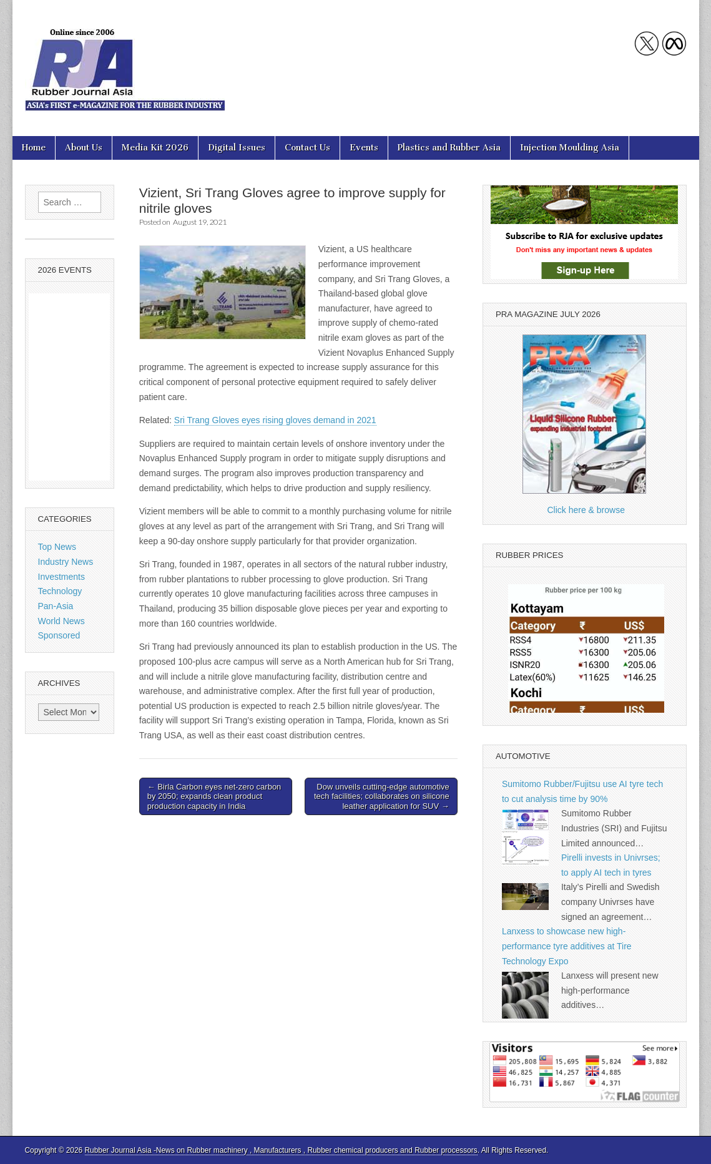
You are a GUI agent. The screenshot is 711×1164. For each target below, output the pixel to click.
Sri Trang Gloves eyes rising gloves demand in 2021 (275, 420)
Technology (60, 591)
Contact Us (307, 147)
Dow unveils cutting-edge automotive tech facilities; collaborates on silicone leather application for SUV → (381, 796)
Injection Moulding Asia (569, 147)
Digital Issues (236, 147)
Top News (57, 547)
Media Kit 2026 (155, 147)
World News (61, 621)
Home (34, 147)
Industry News (66, 562)
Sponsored (59, 635)
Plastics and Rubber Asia (449, 147)
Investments (61, 577)
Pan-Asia (56, 606)
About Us (83, 147)
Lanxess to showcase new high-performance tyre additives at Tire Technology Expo (567, 946)
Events (364, 147)
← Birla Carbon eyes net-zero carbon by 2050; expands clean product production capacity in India (214, 796)
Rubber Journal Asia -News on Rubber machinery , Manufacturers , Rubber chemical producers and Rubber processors (281, 1150)
